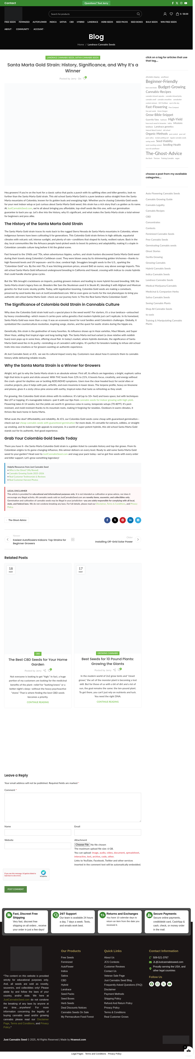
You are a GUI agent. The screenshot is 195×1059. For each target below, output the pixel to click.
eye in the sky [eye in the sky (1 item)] (174, 103)
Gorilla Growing (154, 256)
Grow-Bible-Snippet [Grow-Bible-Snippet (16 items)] (159, 115)
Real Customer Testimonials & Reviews (27, 476)
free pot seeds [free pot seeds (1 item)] (151, 111)
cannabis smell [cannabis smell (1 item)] (151, 99)
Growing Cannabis (108, 653)
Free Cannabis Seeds (157, 239)
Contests (150, 228)
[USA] (170, 1003)
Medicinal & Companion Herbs (162, 291)
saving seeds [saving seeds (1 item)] (150, 141)
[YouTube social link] (185, 3)
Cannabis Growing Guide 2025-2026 (26, 473)
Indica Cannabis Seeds (158, 274)
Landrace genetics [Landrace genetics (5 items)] (163, 126)
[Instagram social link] (181, 3)
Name (7, 826)
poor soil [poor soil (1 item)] (182, 134)
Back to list (73, 539)
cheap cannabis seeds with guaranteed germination (47, 422)
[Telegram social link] (138, 520)
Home (81, 44)
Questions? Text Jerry (96, 3)
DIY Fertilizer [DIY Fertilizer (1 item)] (163, 103)
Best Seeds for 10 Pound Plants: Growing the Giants (108, 661)
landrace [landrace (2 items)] (149, 127)
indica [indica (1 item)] (170, 123)
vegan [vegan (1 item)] (177, 158)
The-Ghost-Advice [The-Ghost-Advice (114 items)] (164, 153)
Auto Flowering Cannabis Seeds (163, 193)
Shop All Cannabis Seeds (159, 308)
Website (8, 839)
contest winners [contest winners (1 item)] (151, 103)
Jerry (73, 78)
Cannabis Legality (155, 204)
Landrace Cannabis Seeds (101, 44)
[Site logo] (13, 13)
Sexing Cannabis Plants (158, 303)
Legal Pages (77, 1054)
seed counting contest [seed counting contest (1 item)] (154, 145)
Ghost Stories (153, 251)
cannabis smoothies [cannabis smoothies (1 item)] (165, 99)
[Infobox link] (10, 3)
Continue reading (38, 702)
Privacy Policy (114, 1054)
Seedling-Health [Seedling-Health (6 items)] (172, 144)
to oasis (150, 314)
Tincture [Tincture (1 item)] (157, 158)
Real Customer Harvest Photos (23, 479)
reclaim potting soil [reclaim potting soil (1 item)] (162, 138)
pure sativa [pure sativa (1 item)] (150, 138)
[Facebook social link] (173, 3)
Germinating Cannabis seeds (161, 245)
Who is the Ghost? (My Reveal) (23, 470)
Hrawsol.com (78, 1039)
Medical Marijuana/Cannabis (161, 285)
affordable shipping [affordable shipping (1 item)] (153, 77)
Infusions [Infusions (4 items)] (177, 123)
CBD (38, 653)
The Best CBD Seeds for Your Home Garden (37, 662)
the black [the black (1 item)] (149, 158)
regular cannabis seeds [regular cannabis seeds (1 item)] (178, 138)
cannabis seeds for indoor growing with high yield (106, 399)
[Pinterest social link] (123, 520)
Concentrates (153, 222)
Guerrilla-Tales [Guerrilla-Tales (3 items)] (152, 119)
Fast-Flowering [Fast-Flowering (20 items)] (156, 107)
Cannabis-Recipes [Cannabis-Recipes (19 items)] (158, 92)
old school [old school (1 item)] (166, 130)
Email (77, 826)
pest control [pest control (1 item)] (173, 134)
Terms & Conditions (116, 503)
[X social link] (177, 3)
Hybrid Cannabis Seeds (158, 268)
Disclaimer (101, 503)
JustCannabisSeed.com (20, 208)
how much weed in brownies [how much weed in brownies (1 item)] (156, 123)
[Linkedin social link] (130, 520)
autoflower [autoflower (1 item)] (165, 77)
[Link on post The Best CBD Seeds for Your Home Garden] (37, 608)
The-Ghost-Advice (17, 520)
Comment (10, 789)
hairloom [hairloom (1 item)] (163, 120)
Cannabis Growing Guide (159, 199)
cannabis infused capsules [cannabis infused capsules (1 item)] (155, 96)
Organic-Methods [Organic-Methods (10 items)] (157, 133)
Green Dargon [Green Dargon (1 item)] (162, 111)
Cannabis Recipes (155, 210)
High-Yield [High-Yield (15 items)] (175, 119)
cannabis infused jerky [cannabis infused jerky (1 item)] (174, 96)
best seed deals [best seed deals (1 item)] (151, 88)
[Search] (95, 13)
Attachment (80, 839)
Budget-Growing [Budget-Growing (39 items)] (171, 87)
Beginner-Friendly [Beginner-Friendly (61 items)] (162, 81)
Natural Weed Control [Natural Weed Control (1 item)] (154, 130)
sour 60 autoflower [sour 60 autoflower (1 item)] (153, 149)
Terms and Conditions (23, 1023)
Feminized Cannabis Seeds (160, 233)
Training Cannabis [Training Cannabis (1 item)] (167, 158)
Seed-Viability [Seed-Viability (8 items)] (164, 141)
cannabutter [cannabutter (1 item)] (177, 99)
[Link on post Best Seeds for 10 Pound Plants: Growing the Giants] (107, 608)
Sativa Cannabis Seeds (87, 57)
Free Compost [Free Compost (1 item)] (174, 107)
